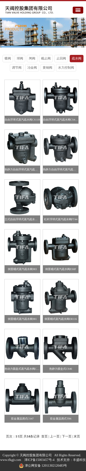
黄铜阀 (47, 67)
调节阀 (17, 67)
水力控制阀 (66, 67)
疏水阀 (76, 58)
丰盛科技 (79, 460)
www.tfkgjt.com (10, 460)
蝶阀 (8, 58)
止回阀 (61, 58)
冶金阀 (32, 67)
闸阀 (32, 58)
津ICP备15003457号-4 (39, 460)
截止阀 (46, 58)
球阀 (20, 58)
